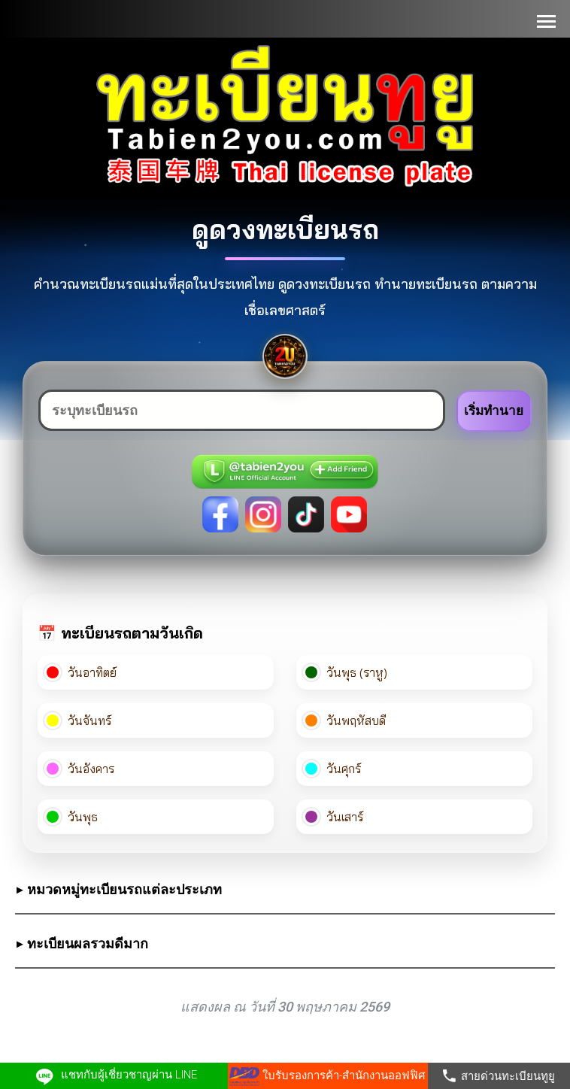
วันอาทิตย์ (82, 672)
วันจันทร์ (79, 720)
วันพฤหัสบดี (345, 720)
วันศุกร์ (333, 768)
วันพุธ (72, 816)
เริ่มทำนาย (493, 410)
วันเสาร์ (334, 816)
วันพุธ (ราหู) (346, 672)
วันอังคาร (80, 768)
